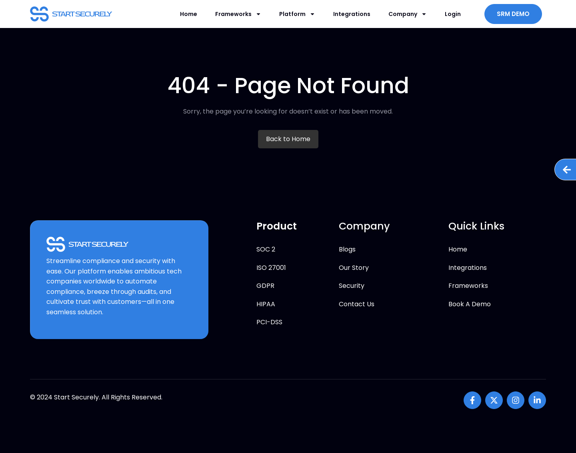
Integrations (351, 14)
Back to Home (288, 139)
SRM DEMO (513, 14)
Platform (297, 14)
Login (453, 14)
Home (188, 14)
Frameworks (238, 14)
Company (407, 14)
